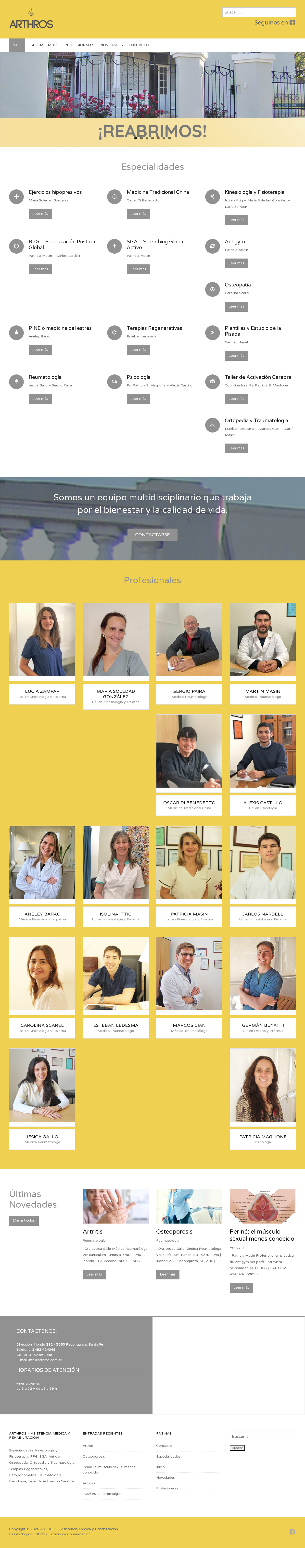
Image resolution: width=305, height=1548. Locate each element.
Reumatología (94, 1240)
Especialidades (43, 45)
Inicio (17, 45)
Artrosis (89, 1483)
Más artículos (24, 1220)
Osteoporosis (174, 1231)
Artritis (92, 1231)
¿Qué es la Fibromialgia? (103, 1494)
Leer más (40, 214)
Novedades (111, 45)
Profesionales (79, 45)
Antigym (237, 1247)
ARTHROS (49, 1529)
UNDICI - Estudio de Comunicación (61, 1534)
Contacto (139, 45)
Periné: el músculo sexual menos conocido (262, 1235)
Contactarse (152, 534)
